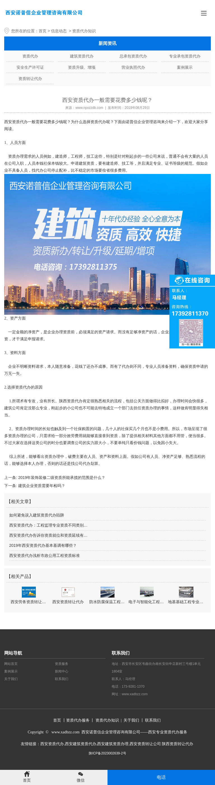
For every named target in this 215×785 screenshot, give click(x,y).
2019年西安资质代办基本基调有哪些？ (43, 545)
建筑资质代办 (82, 56)
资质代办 (30, 56)
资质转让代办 (30, 78)
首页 (42, 31)
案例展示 (185, 67)
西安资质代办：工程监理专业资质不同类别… (48, 525)
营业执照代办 (133, 67)
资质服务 (61, 664)
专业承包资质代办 (184, 56)
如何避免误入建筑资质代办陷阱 (36, 515)
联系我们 (61, 679)
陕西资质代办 (71, 401)
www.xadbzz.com (135, 694)
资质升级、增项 (81, 67)
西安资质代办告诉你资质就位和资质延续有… (48, 535)
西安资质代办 (16, 122)
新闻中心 (61, 671)
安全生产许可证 (30, 67)
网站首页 (11, 664)
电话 (161, 777)
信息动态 (59, 31)
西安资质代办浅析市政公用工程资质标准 (44, 555)
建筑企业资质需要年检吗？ (41, 485)
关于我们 (11, 679)
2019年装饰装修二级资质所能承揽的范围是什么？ (61, 477)
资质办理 (52, 457)
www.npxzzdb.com (89, 108)
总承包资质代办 (133, 56)
